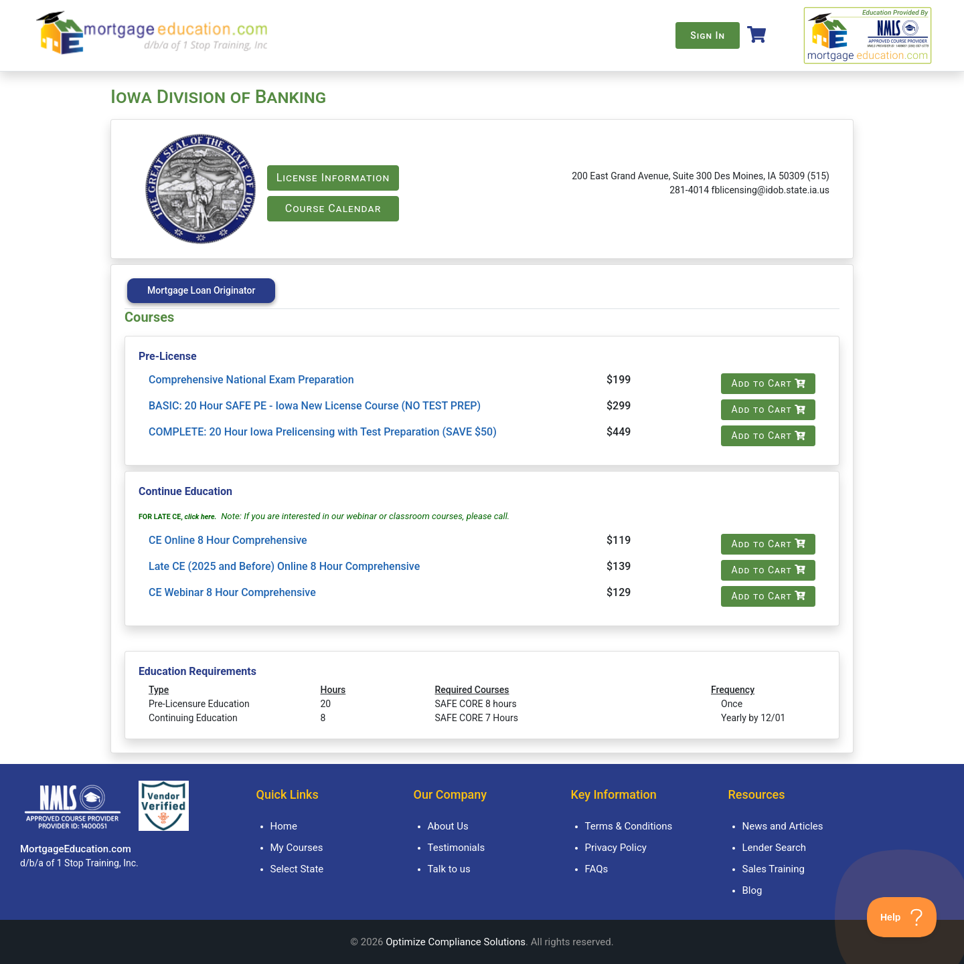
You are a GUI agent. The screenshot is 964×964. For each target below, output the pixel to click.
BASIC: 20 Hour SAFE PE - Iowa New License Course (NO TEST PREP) (315, 405)
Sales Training (773, 869)
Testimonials (456, 848)
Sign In (707, 35)
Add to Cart (768, 383)
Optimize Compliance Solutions (456, 942)
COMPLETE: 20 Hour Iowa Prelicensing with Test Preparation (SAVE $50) (323, 431)
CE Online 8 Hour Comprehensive (228, 540)
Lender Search (774, 848)
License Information (333, 177)
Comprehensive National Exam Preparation (251, 379)
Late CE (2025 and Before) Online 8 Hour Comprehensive (284, 566)
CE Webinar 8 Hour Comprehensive (232, 592)
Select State (297, 869)
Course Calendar (333, 208)
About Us (448, 826)
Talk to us (449, 869)
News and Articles (782, 826)
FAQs (597, 869)
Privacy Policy (616, 848)
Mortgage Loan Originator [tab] (201, 290)
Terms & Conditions (629, 826)
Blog (752, 890)
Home (283, 826)
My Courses (296, 848)
